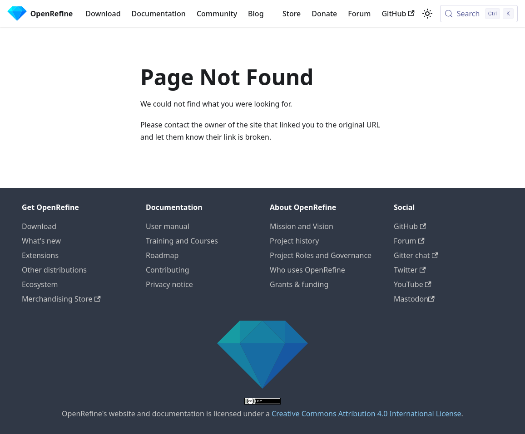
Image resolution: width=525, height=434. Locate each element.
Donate (324, 14)
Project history (294, 241)
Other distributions (54, 270)
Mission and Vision (301, 226)
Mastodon (414, 299)
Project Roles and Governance (320, 255)
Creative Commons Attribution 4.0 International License (366, 414)
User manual (167, 226)
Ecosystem (40, 284)
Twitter (410, 270)
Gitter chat (416, 255)
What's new (41, 241)
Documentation (159, 14)
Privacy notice (169, 284)
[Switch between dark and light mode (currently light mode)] (427, 13)
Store (291, 14)
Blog (255, 14)
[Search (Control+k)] (479, 13)
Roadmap (162, 255)
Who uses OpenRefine (307, 270)
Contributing (167, 270)
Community (217, 14)
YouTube (412, 284)
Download (102, 14)
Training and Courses (182, 241)
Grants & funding (299, 284)
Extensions (40, 255)
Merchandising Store (61, 299)
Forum (359, 14)
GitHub (397, 14)
